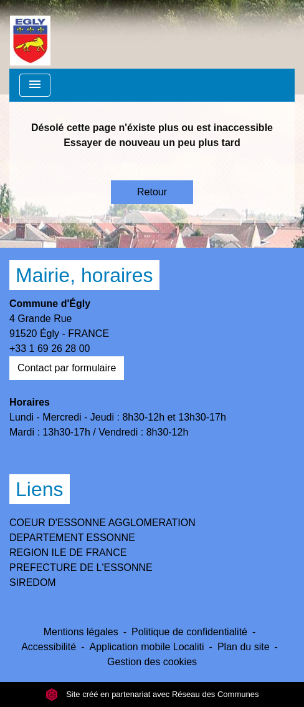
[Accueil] (30, 34)
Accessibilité (48, 646)
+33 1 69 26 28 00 (49, 348)
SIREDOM (32, 582)
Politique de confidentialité (189, 632)
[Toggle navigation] (34, 85)
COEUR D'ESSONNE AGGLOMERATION (102, 522)
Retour (152, 192)
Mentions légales (81, 632)
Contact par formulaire (66, 368)
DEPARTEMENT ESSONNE (72, 537)
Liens (40, 489)
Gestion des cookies (152, 661)
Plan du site (243, 646)
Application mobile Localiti (146, 646)
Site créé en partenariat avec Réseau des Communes (152, 694)
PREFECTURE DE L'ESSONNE (81, 567)
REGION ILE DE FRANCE (67, 552)
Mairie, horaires (84, 275)
